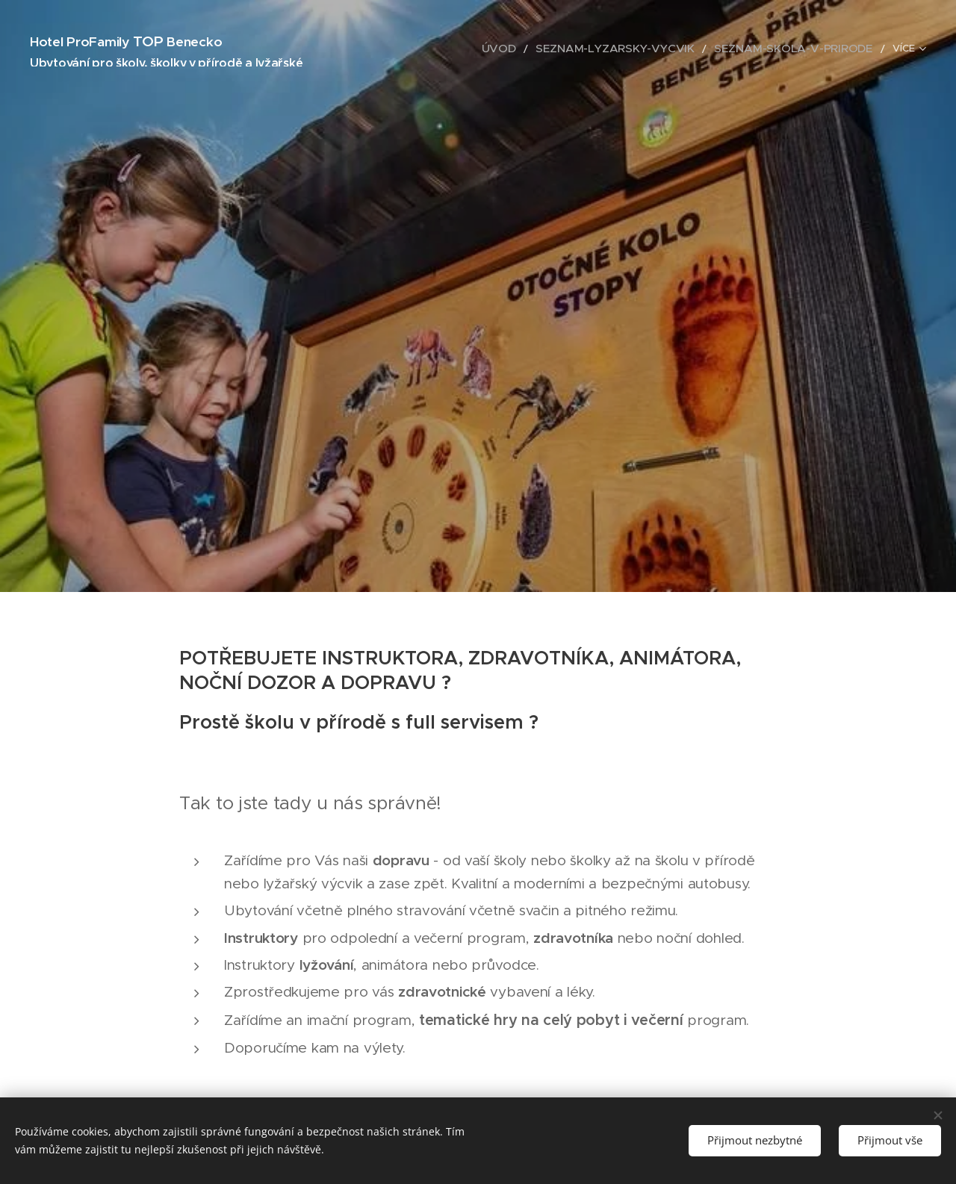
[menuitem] (548, 48)
